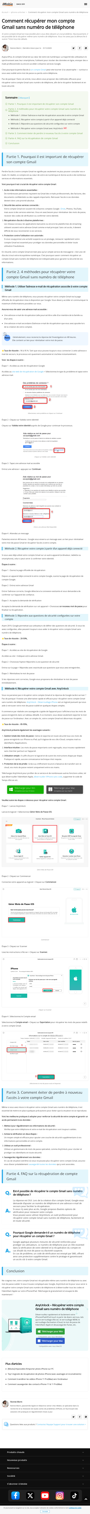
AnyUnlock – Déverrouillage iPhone (42, 702)
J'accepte (45, 1511)
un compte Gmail (38, 69)
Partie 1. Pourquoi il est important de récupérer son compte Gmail (41, 104)
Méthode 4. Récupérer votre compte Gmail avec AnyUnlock (39, 128)
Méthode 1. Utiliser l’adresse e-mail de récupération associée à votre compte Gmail (47, 115)
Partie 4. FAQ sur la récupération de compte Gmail (33, 138)
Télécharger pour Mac (50, 1340)
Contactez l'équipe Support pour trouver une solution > (61, 1424)
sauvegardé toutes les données (42, 1164)
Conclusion (13, 143)
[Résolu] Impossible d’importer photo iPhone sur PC (31, 1369)
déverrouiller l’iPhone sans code (48, 776)
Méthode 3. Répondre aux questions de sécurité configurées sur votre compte (45, 123)
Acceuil (5, 12)
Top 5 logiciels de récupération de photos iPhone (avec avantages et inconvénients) (44, 1374)
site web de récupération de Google (28, 371)
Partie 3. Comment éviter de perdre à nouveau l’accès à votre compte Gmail (45, 133)
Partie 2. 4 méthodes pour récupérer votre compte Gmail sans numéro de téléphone (44, 110)
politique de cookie (75, 1508)
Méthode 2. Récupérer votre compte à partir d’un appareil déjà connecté (43, 119)
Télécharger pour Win (50, 1331)
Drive (63, 208)
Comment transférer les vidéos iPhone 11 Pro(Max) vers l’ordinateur (38, 1379)
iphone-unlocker (18, 12)
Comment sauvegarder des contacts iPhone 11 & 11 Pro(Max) (35, 1384)
